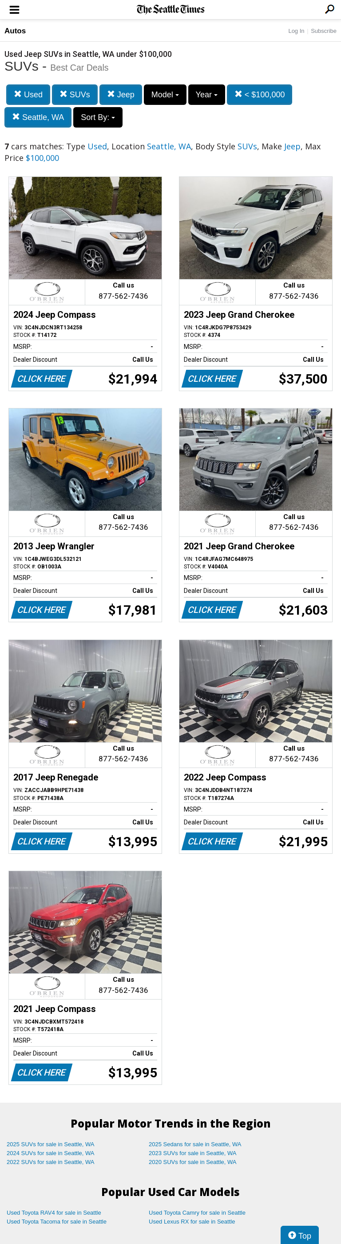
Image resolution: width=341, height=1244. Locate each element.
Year (207, 94)
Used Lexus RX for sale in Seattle (192, 1221)
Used (28, 94)
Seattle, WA (38, 117)
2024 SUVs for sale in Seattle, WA (51, 1153)
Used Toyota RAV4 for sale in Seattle (54, 1212)
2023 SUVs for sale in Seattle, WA (193, 1153)
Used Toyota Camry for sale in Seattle (197, 1212)
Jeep (121, 94)
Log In (296, 31)
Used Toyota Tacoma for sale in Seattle (57, 1221)
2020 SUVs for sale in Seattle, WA (193, 1162)
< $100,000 (259, 94)
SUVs (74, 94)
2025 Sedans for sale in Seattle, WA (195, 1144)
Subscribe (324, 31)
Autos (15, 31)
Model (165, 94)
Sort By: (98, 117)
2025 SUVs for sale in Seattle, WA (51, 1144)
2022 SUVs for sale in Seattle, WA (51, 1162)
